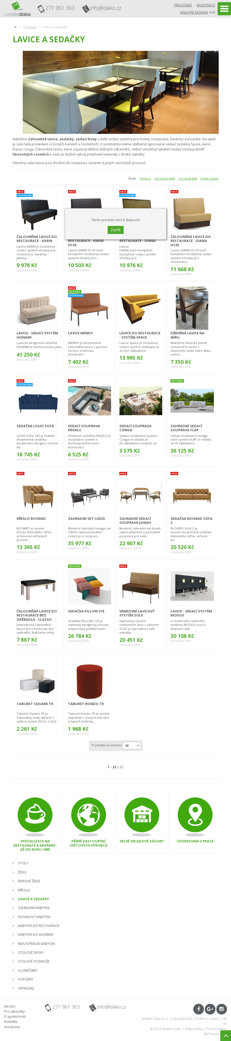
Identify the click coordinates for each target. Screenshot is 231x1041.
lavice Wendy (80, 333)
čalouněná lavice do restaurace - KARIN (37, 238)
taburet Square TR (35, 703)
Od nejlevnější (164, 178)
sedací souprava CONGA (135, 427)
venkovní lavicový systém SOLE (137, 613)
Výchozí (145, 178)
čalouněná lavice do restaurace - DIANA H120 (191, 240)
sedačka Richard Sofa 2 (192, 520)
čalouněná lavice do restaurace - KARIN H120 (88, 240)
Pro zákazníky (14, 1011)
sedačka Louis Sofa (35, 425)
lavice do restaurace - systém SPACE (139, 335)
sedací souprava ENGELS (84, 427)
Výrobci (10, 1006)
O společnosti (14, 1016)
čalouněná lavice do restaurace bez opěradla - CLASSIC (37, 615)
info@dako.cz (105, 8)
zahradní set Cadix (86, 518)
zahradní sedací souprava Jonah (135, 520)
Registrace (206, 5)
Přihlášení (183, 5)
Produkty (30, 27)
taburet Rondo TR (86, 703)
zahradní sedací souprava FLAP (186, 427)
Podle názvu (209, 178)
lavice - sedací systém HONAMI (37, 335)
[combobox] (132, 745)
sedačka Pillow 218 (86, 611)
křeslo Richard (31, 518)
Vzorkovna (12, 1027)
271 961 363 (60, 8)
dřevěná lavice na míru (188, 335)
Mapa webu (194, 1029)
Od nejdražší (188, 178)
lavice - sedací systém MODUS (191, 613)
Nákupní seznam (194, 12)
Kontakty (10, 1021)
